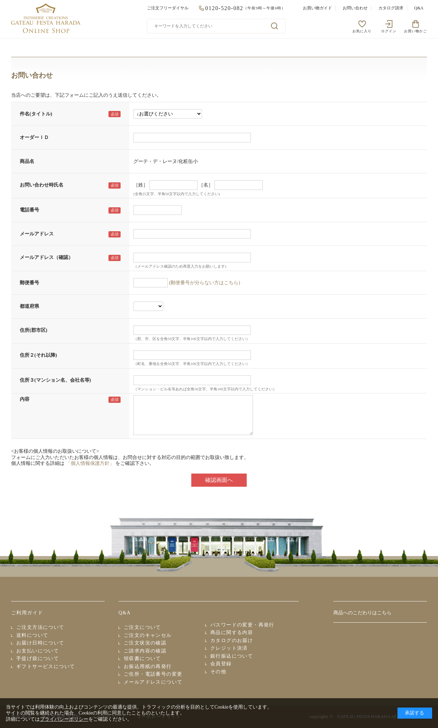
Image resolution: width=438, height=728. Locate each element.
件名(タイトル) (36, 113)
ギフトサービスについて (45, 666)
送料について (32, 635)
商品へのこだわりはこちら (362, 612)
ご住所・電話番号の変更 (153, 674)
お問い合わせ (355, 8)
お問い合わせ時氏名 (41, 185)
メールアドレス (37, 233)
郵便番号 (29, 282)
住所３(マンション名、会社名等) (55, 380)
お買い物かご (415, 31)
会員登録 (221, 663)
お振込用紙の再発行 (148, 666)
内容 (24, 399)
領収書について (142, 658)
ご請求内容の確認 (145, 650)
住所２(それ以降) (38, 355)
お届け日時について (40, 642)
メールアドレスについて (153, 682)
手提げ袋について (37, 658)
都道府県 (29, 306)
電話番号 (29, 210)
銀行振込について (231, 656)
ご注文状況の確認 (145, 642)
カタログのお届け (231, 640)
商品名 (27, 161)
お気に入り (361, 31)
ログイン (388, 31)
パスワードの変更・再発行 (242, 624)
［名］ (206, 185)
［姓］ (140, 185)
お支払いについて (37, 650)
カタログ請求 (390, 8)
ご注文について (142, 627)
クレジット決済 (229, 648)
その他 (218, 671)
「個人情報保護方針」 (90, 463)
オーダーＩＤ (34, 137)
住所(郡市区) (33, 330)
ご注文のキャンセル (148, 635)
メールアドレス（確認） (46, 257)
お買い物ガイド (317, 8)
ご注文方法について (40, 627)
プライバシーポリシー (64, 719)
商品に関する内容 (231, 632)
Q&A (418, 8)
